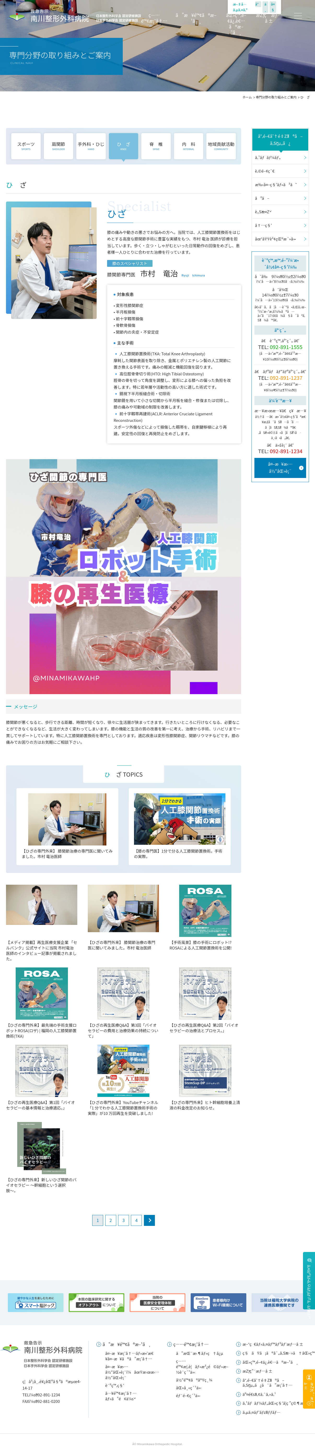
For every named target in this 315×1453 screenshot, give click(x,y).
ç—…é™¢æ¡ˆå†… (154, 18)
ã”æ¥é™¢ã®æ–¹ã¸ (196, 18)
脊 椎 (156, 146)
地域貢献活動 (221, 146)
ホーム (247, 97)
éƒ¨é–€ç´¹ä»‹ (188, 1395)
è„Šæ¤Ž (262, 211)
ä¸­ (265, 7)
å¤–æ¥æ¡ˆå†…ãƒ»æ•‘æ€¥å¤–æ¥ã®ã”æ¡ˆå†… (129, 1355)
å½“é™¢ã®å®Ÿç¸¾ (194, 1380)
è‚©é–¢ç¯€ (265, 171)
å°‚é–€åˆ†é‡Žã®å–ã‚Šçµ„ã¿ (280, 139)
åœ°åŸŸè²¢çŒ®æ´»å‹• (275, 238)
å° (258, 4)
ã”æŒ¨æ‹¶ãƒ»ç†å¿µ (199, 1353)
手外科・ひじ (91, 146)
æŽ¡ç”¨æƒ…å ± (269, 18)
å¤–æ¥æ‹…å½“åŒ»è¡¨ (280, 467)
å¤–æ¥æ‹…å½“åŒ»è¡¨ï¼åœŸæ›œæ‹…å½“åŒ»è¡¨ (132, 1372)
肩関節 (58, 146)
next (149, 1220)
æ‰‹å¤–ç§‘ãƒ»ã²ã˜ (276, 184)
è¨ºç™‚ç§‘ (114, 1385)
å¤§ (273, 7)
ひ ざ (123, 146)
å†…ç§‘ (263, 225)
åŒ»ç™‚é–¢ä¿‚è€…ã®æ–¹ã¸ (236, 23)
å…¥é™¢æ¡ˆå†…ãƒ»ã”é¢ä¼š (121, 1395)
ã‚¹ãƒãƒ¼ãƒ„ (268, 157)
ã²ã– (262, 198)
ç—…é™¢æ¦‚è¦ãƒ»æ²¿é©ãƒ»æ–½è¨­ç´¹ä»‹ (202, 1366)
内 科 (188, 146)
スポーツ (26, 146)
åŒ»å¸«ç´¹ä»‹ (189, 1387)
